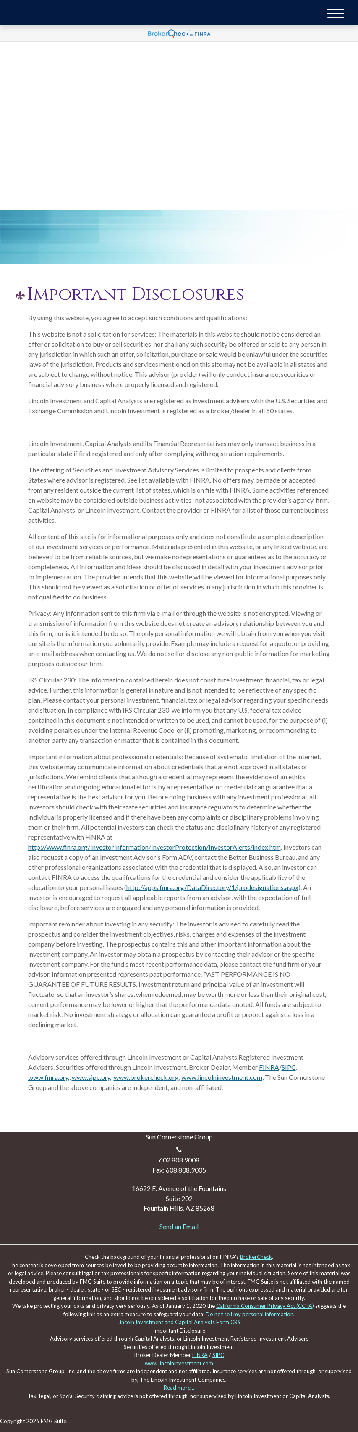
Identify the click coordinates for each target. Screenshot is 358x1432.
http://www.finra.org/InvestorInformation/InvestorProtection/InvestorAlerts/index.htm (154, 847)
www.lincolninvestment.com (221, 1077)
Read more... (179, 1387)
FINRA (269, 1067)
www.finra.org (48, 1077)
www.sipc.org (91, 1077)
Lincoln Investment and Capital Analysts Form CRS (179, 1322)
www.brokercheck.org (146, 1077)
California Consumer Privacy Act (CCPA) (265, 1305)
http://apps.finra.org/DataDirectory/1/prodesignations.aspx (212, 887)
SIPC (289, 1067)
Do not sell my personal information (249, 1314)
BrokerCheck (256, 1256)
